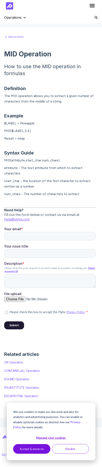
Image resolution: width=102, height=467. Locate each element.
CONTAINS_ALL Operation (22, 371)
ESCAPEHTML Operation (21, 396)
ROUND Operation (16, 379)
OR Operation (13, 362)
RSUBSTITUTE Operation (21, 387)
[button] (92, 6)
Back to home (15, 36)
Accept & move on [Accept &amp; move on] (32, 449)
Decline (70, 449)
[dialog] (51, 431)
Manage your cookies (51, 437)
